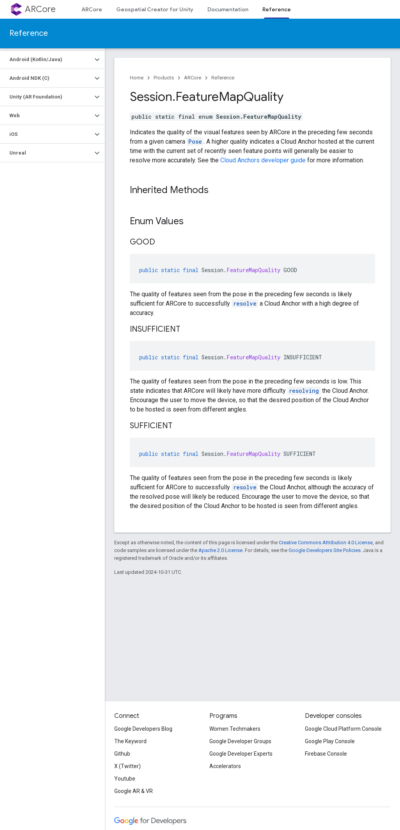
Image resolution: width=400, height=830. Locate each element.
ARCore (40, 9)
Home (136, 78)
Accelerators (225, 766)
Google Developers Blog (143, 729)
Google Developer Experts (241, 754)
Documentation (227, 9)
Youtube (124, 778)
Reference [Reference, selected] (276, 9)
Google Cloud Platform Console (343, 729)
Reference (28, 33)
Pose (195, 141)
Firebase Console (326, 754)
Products (164, 78)
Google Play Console (330, 741)
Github (122, 754)
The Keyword (130, 741)
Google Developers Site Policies (324, 550)
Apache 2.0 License (220, 550)
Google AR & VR (133, 791)
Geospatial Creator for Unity (154, 9)
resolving (304, 390)
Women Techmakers (234, 729)
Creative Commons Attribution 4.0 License (326, 542)
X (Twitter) (127, 766)
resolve (245, 303)
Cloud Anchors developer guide (263, 160)
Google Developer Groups (240, 741)
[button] (46, 59)
